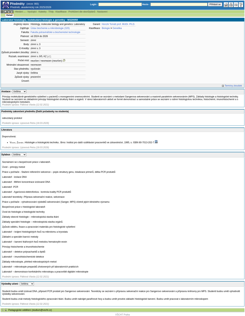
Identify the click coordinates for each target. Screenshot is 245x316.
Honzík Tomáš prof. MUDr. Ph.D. (118, 24)
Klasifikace (61, 11)
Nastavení (102, 11)
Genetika (117, 28)
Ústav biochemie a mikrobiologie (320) (50, 28)
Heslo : (146, 4)
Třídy (51, 11)
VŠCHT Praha (122, 314)
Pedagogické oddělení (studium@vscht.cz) (30, 310)
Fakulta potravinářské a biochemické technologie (55, 32)
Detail (9, 15)
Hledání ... (20, 11)
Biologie (106, 28)
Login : (94, 4)
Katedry (42, 11)
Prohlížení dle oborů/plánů (81, 11)
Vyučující (32, 11)
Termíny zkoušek (233, 85)
